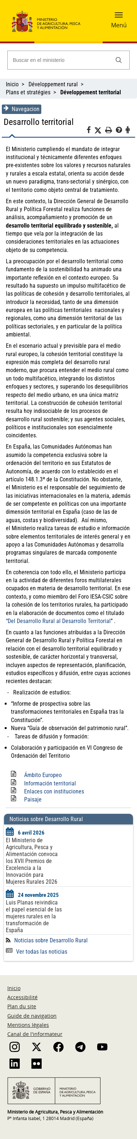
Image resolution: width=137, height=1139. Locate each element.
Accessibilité (22, 997)
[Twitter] (99, 130)
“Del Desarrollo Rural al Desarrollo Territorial (58, 621)
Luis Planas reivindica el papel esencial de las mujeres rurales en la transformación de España (34, 916)
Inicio (12, 84)
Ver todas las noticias (36, 951)
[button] (119, 17)
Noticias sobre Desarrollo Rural (51, 940)
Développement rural (53, 84)
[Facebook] (90, 131)
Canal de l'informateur (34, 1033)
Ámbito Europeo (43, 775)
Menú (119, 25)
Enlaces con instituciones (54, 791)
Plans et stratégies (28, 92)
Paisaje (33, 799)
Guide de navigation (32, 1015)
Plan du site (21, 1006)
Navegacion (21, 109)
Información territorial (50, 783)
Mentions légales (28, 1024)
